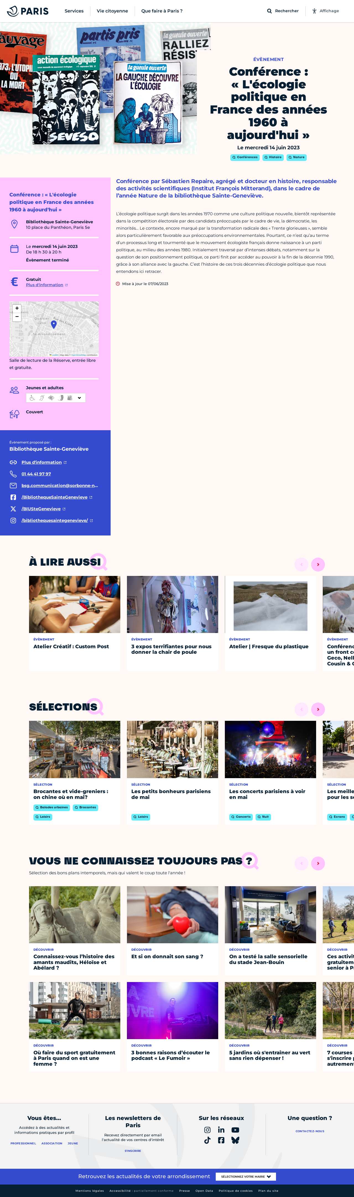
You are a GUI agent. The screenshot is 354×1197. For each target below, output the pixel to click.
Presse (184, 1191)
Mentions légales (90, 1191)
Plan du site (268, 1191)
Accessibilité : (142, 1191)
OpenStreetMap (78, 355)
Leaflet (54, 355)
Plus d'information (44, 284)
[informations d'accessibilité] (56, 398)
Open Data (204, 1191)
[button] (54, 324)
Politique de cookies (236, 1191)
